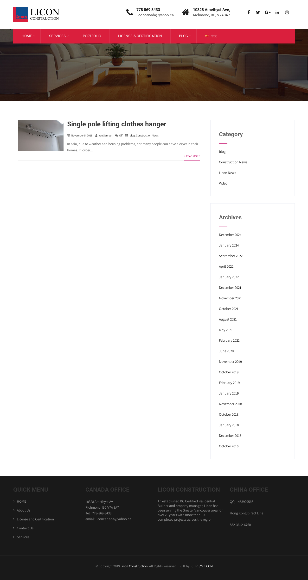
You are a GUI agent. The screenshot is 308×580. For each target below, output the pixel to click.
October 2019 (228, 372)
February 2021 (229, 340)
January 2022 (229, 277)
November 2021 (230, 298)
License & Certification (140, 36)
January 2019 (229, 393)
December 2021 (230, 287)
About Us (23, 510)
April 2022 (226, 266)
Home (28, 36)
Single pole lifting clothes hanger (116, 124)
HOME (21, 501)
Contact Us (25, 528)
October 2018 (228, 414)
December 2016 (230, 435)
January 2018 (229, 425)
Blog (185, 36)
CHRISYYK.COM (202, 566)
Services (59, 36)
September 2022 (231, 255)
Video (223, 183)
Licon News (227, 172)
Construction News (147, 135)
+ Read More (192, 156)
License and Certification (35, 519)
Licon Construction (134, 566)
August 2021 (228, 319)
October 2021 (228, 308)
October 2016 (228, 446)
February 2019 (229, 382)
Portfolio (92, 36)
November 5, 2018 (81, 135)
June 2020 (226, 351)
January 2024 (229, 245)
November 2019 (230, 361)
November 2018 (230, 403)
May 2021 (226, 329)
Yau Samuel (105, 135)
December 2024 (230, 234)
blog (132, 135)
